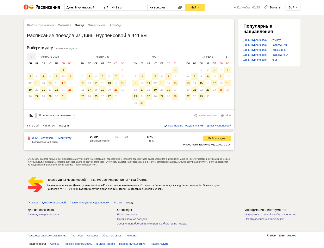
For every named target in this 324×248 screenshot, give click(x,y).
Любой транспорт (40, 25)
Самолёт (64, 25)
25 (69, 89)
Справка (92, 235)
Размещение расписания (43, 214)
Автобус (115, 25)
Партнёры (76, 235)
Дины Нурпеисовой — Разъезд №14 (265, 54)
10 (63, 76)
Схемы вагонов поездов (132, 219)
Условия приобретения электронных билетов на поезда (152, 223)
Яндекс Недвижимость (77, 243)
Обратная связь (112, 235)
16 (56, 83)
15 (50, 83)
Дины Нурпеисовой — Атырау (262, 39)
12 (30, 83)
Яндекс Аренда (105, 243)
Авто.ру (55, 243)
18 (69, 83)
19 (30, 89)
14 (43, 83)
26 (30, 96)
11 (69, 76)
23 (56, 89)
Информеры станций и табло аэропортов (270, 214)
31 (63, 96)
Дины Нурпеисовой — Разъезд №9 (265, 44)
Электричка (97, 25)
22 (50, 89)
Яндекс (291, 235)
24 (63, 89)
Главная (33, 202)
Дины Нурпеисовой (100, 140)
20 (36, 89)
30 (56, 96)
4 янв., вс (49, 125)
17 (63, 83)
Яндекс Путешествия (132, 243)
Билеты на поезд (127, 214)
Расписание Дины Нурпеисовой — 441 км (96, 202)
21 (43, 89)
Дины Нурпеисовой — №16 (260, 59)
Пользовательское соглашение (47, 235)
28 (43, 96)
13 (36, 83)
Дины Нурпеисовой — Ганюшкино (264, 49)
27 (36, 96)
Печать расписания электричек (264, 219)
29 (50, 96)
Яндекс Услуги (159, 243)
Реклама (131, 235)
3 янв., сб (33, 125)
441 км (150, 140)
